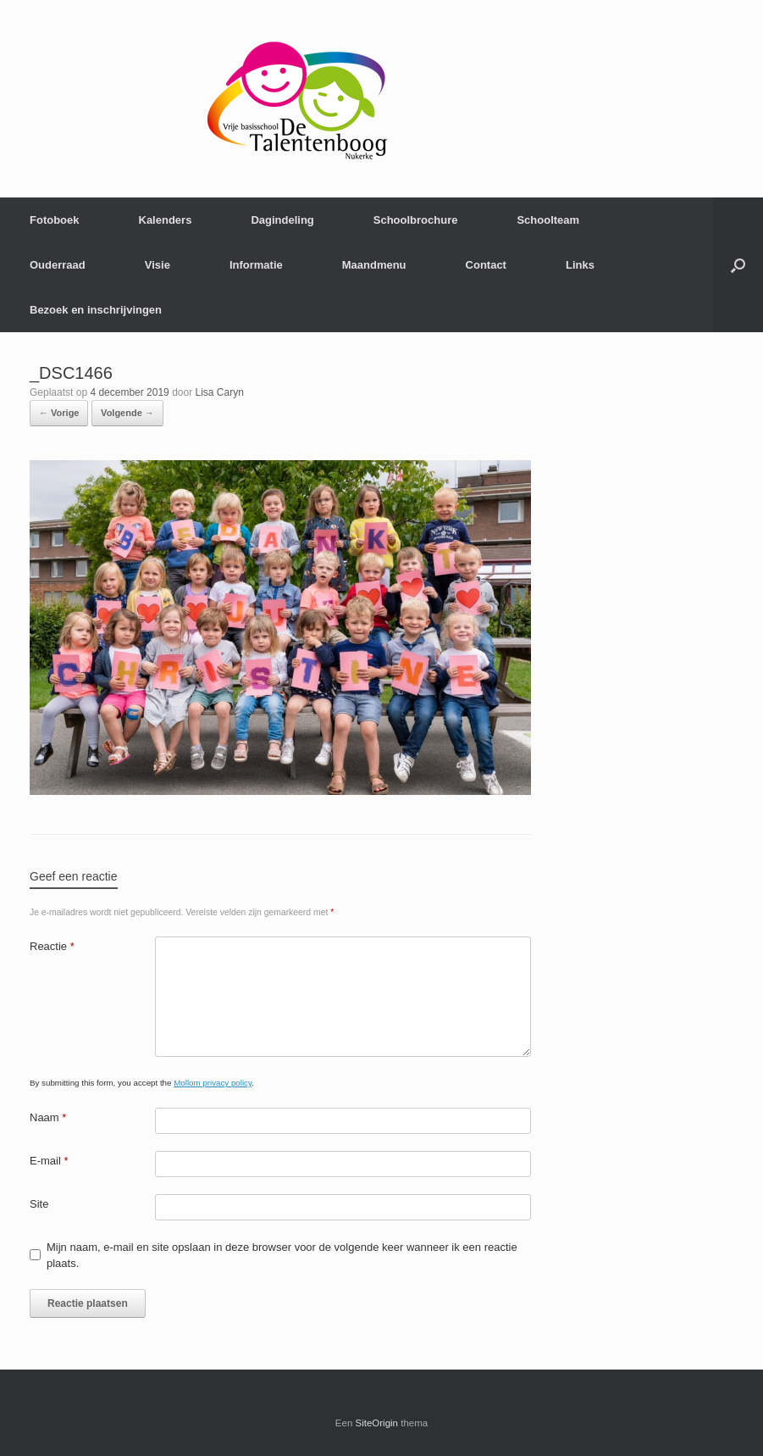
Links (580, 264)
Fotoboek (55, 220)
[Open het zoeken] (738, 264)
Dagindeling (282, 220)
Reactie (52, 946)
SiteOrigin (377, 1423)
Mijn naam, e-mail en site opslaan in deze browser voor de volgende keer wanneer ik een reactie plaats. (282, 1255)
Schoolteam (548, 220)
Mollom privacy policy (213, 1082)
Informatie (256, 264)
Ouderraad (58, 264)
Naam (48, 1117)
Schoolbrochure (415, 220)
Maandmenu (374, 264)
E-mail (49, 1160)
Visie (157, 264)
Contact (486, 264)
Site (39, 1204)
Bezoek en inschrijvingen (96, 309)
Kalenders (165, 220)
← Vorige (59, 413)
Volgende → (127, 413)
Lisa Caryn (220, 392)
